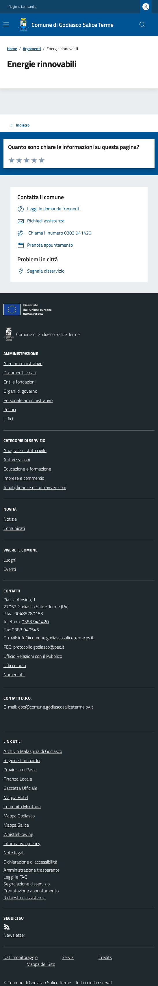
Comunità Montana (22, 806)
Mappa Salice (16, 824)
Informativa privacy (21, 843)
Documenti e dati (19, 372)
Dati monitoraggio (20, 957)
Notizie (10, 518)
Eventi (9, 569)
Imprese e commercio (23, 478)
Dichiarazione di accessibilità (30, 861)
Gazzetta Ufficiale (20, 788)
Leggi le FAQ (15, 876)
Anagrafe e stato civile (25, 450)
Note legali (13, 852)
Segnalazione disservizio (26, 883)
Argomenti (32, 49)
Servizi (68, 957)
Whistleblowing (18, 834)
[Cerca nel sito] (140, 25)
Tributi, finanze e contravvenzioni (34, 487)
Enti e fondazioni (19, 381)
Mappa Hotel (15, 797)
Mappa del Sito (41, 964)
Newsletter (14, 935)
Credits (105, 957)
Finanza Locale (17, 778)
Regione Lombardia (22, 6)
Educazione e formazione (27, 468)
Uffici (8, 418)
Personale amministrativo (28, 400)
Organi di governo (20, 391)
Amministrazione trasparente (31, 869)
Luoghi (9, 559)
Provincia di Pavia (20, 769)
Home (12, 49)
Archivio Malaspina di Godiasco (32, 751)
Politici (9, 409)
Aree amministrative (22, 363)
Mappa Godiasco (19, 815)
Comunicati (14, 528)
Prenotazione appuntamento (31, 890)
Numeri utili (14, 674)
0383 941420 (35, 621)
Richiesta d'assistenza (24, 897)
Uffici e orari (14, 665)
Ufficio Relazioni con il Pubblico (32, 656)
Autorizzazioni (16, 459)
